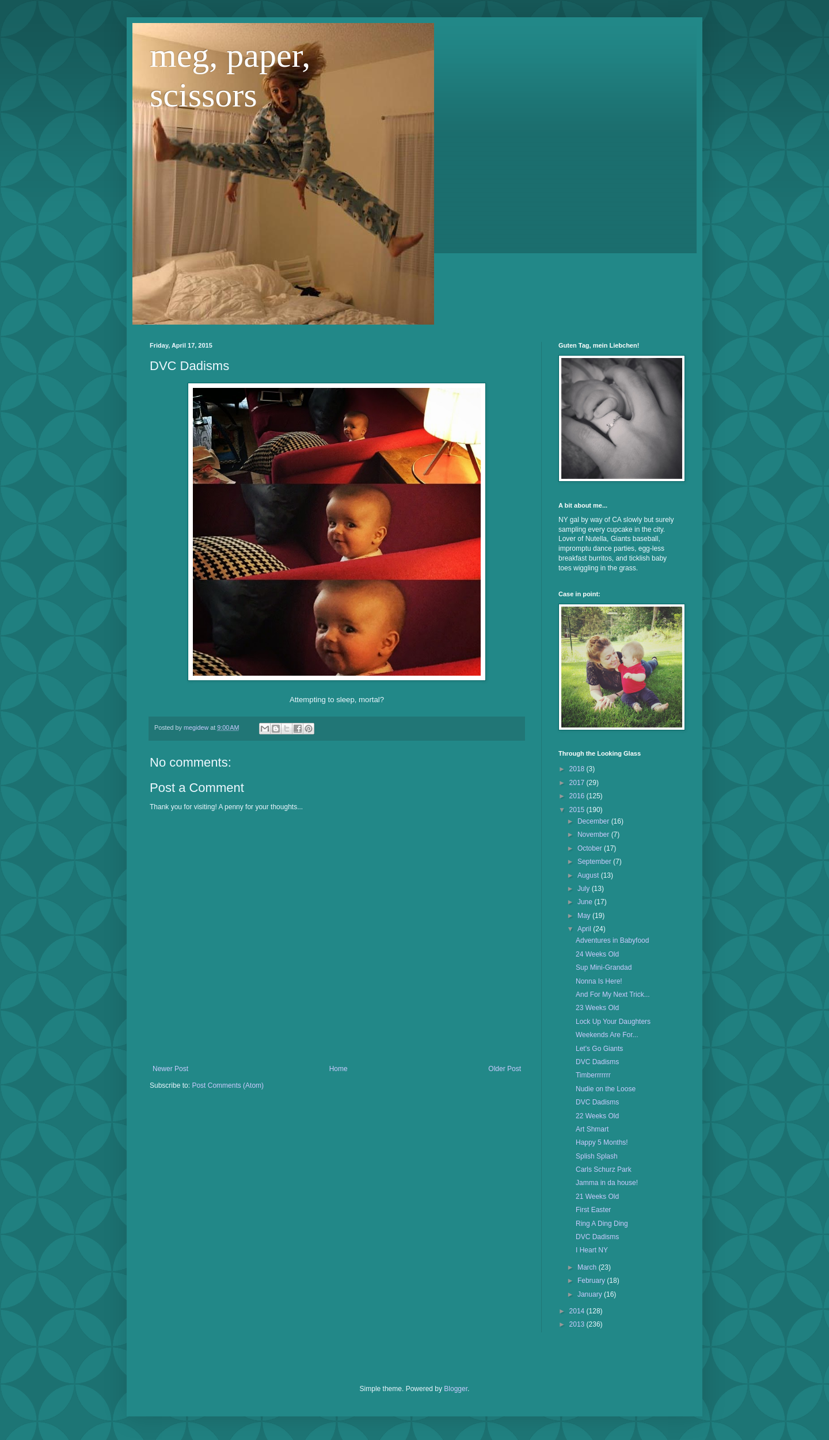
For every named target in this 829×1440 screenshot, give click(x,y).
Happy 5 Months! (602, 1142)
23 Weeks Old (597, 1008)
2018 (578, 769)
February (592, 1281)
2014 (578, 1311)
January (590, 1294)
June (585, 902)
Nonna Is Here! (599, 981)
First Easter (593, 1210)
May (584, 916)
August (589, 875)
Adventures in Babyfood (612, 940)
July (584, 889)
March (588, 1267)
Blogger (455, 1389)
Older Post (504, 1069)
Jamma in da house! (607, 1183)
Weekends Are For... (607, 1035)
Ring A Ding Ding (602, 1224)
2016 (578, 796)
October (590, 848)
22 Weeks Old (597, 1116)
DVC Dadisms (597, 1062)
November (594, 835)
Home (338, 1069)
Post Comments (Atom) (228, 1085)
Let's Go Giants (599, 1049)
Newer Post (170, 1069)
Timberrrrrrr (593, 1075)
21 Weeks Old (597, 1197)
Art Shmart (592, 1129)
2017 (578, 783)
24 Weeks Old (597, 954)
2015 (578, 810)
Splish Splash (597, 1156)
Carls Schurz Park (604, 1169)
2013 (578, 1324)
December (594, 821)
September (595, 862)
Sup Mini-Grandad (604, 967)
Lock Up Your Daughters (613, 1022)
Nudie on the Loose (606, 1089)
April (585, 929)
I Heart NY (592, 1250)
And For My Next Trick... (613, 995)
